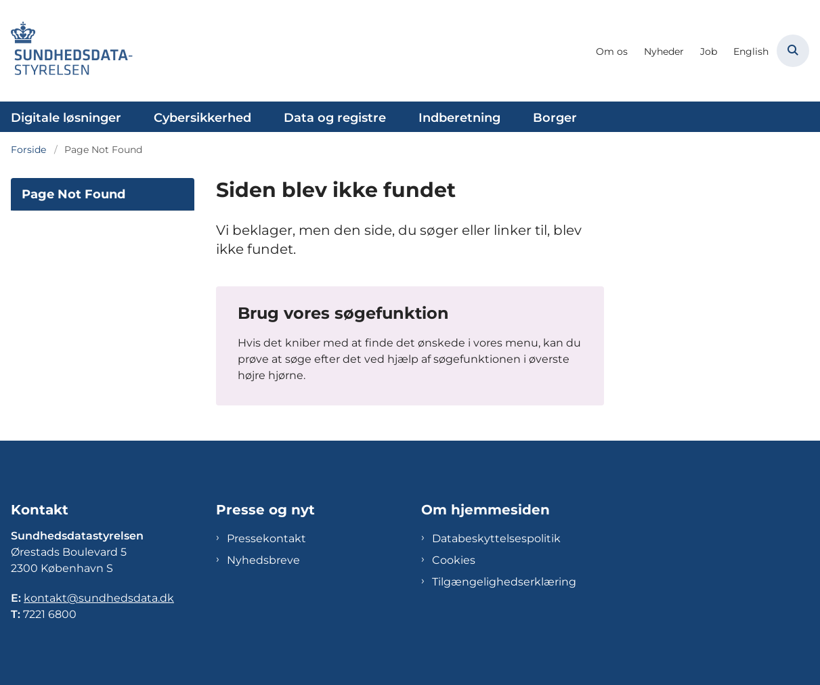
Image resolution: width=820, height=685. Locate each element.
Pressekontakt (266, 538)
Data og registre (335, 117)
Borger (555, 117)
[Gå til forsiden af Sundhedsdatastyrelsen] (66, 51)
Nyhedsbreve (263, 560)
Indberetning (459, 117)
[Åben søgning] (793, 51)
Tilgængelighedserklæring (504, 581)
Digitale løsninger (66, 117)
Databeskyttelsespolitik (496, 538)
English (751, 52)
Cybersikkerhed (202, 117)
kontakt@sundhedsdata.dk (99, 598)
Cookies (453, 560)
